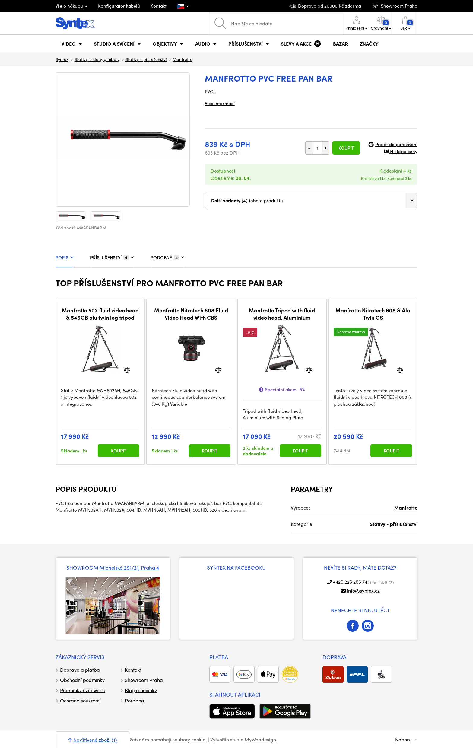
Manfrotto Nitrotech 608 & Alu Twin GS (372, 314)
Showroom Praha (144, 679)
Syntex (62, 59)
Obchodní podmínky (82, 679)
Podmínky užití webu (82, 690)
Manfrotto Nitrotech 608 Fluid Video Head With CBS (191, 314)
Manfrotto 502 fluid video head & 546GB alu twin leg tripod (100, 314)
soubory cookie (189, 739)
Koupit (346, 148)
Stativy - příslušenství (146, 59)
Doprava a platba (80, 669)
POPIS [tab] (65, 257)
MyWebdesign (260, 739)
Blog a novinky (141, 690)
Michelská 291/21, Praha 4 (129, 567)
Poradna (134, 700)
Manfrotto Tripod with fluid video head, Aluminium (282, 314)
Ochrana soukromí (80, 700)
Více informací (220, 103)
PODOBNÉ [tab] (167, 257)
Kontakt (159, 5)
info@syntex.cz (363, 590)
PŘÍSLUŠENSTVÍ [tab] (112, 257)
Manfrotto (182, 59)
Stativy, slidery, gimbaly (97, 59)
